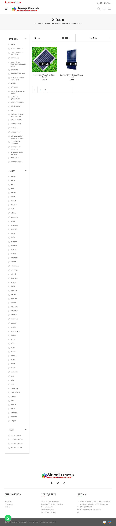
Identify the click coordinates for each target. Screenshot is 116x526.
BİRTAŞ (14, 205)
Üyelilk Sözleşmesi (47, 509)
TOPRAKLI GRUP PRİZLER (17, 153)
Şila (12, 380)
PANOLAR (14, 69)
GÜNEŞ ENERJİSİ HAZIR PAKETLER (17, 137)
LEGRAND (14, 319)
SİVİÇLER (14, 87)
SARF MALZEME (16, 162)
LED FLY (14, 315)
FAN (12, 110)
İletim (13, 294)
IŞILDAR (14, 290)
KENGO (13, 302)
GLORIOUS (15, 266)
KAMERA (14, 128)
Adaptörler (16, 120)
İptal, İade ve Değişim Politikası (52, 504)
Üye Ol (99, 3)
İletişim (7, 507)
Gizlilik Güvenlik (46, 507)
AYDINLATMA (16, 124)
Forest (14, 241)
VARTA (13, 404)
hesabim (8, 501)
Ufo (12, 400)
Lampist (14, 311)
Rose (13, 364)
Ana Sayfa (38, 23)
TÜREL (13, 396)
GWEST (14, 282)
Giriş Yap (107, 3)
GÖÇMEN (14, 270)
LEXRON (14, 323)
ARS (12, 188)
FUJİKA (13, 254)
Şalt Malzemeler (18, 73)
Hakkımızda (9, 504)
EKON (13, 221)
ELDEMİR (14, 229)
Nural (13, 335)
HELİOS (13, 286)
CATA (13, 209)
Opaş (13, 347)
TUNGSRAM (15, 392)
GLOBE (13, 262)
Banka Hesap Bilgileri (48, 512)
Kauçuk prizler (17, 102)
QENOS (13, 360)
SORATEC (14, 372)
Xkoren (14, 417)
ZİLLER (13, 83)
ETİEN (13, 237)
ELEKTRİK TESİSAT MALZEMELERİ (17, 115)
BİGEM (13, 201)
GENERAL (14, 258)
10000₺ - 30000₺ (17, 439)
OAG (13, 339)
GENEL (13, 44)
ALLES (13, 184)
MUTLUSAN (15, 331)
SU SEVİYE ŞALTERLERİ (15, 98)
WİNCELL (14, 413)
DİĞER (13, 213)
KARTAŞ (14, 298)
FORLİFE (14, 245)
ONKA (13, 343)
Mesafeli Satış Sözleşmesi (50, 501)
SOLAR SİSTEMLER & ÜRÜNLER (56, 23)
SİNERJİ (13, 368)
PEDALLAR (15, 58)
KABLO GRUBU (16, 132)
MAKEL (13, 327)
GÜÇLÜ (13, 274)
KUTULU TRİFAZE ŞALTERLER (17, 53)
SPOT (13, 376)
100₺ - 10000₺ (16, 435)
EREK (13, 233)
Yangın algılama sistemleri (17, 79)
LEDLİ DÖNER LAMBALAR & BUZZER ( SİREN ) (18, 64)
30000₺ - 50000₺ (17, 443)
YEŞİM (13, 421)
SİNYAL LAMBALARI (18, 48)
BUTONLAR (15, 158)
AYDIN (13, 192)
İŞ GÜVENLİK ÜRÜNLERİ (15, 142)
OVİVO (13, 351)
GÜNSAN (14, 278)
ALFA (13, 180)
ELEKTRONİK (15, 106)
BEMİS (13, 196)
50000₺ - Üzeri (16, 447)
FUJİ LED (14, 249)
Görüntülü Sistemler (15, 148)
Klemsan (14, 307)
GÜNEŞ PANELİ (76, 23)
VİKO (13, 408)
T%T (13, 384)
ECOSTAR (14, 217)
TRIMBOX (14, 388)
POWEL (14, 355)
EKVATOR (14, 225)
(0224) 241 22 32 (14, 2)
